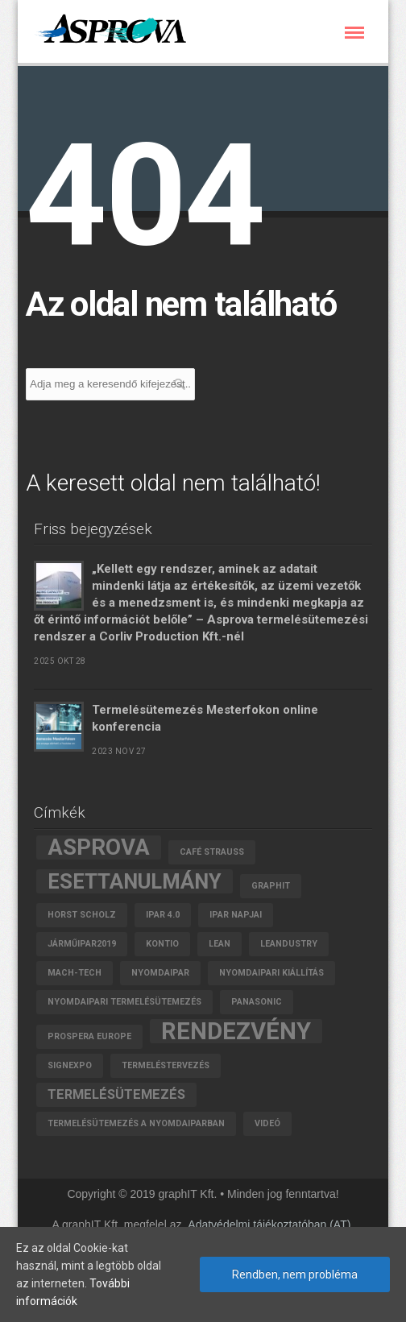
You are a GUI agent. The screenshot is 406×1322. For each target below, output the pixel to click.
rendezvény (236, 1031)
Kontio (162, 944)
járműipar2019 (82, 944)
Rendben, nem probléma (295, 1274)
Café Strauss (212, 852)
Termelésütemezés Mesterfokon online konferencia (205, 718)
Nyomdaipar (160, 973)
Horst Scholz (82, 915)
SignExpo (70, 1065)
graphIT (270, 886)
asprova (99, 847)
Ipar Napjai (235, 915)
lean (219, 944)
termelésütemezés (116, 1094)
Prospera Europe (89, 1036)
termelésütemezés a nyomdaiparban (136, 1123)
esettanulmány (135, 881)
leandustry (288, 944)
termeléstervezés (165, 1065)
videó (267, 1123)
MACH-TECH (75, 973)
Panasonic (256, 1002)
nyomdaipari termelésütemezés (124, 1002)
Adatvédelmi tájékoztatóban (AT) (269, 1224)
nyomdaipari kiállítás (271, 973)
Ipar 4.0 (163, 915)
